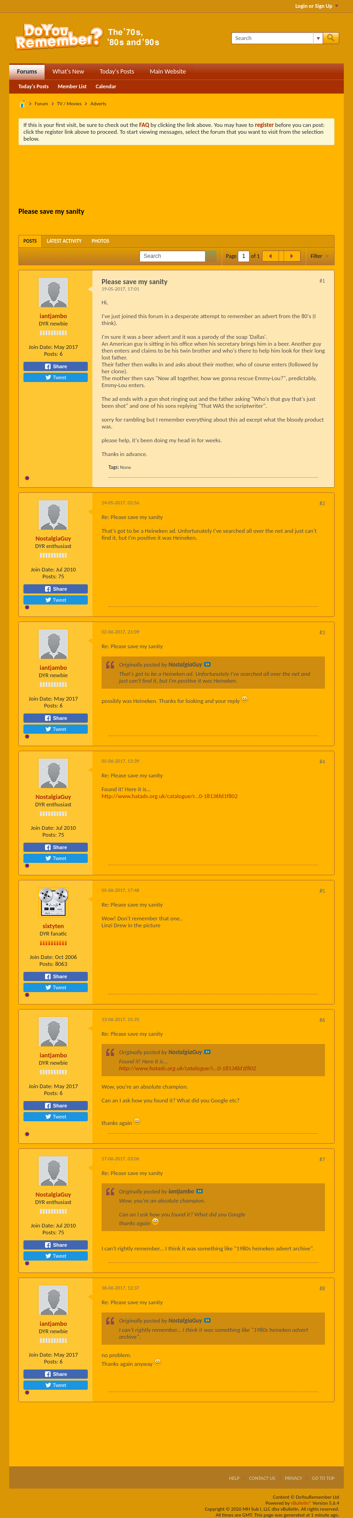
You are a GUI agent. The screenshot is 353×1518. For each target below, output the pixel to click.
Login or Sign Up (317, 6)
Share (55, 366)
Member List (72, 86)
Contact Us (262, 1478)
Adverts (98, 104)
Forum (41, 104)
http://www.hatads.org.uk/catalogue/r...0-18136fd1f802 (170, 796)
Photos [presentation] (100, 241)
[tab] (30, 241)
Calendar (106, 86)
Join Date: (40, 346)
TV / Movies (69, 104)
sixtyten (53, 926)
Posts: (51, 353)
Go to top (323, 1478)
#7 (322, 1159)
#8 (322, 1288)
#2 (322, 503)
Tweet (55, 377)
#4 (322, 762)
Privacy (293, 1478)
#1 (322, 281)
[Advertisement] (185, 177)
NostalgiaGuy (53, 538)
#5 (322, 891)
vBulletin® (301, 1503)
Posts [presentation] (30, 241)
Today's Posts (117, 71)
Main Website (168, 71)
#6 (322, 1020)
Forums (27, 71)
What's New (68, 71)
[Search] (277, 38)
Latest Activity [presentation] (64, 241)
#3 (322, 632)
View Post (207, 664)
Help (234, 1478)
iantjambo (53, 316)
